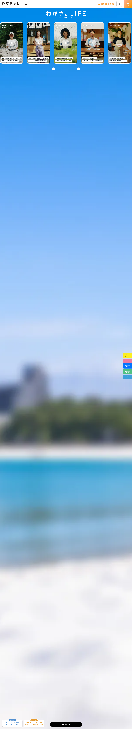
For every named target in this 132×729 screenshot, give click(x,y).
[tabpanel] (66, 43)
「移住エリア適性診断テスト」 (34, 722)
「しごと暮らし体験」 (12, 722)
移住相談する (66, 724)
